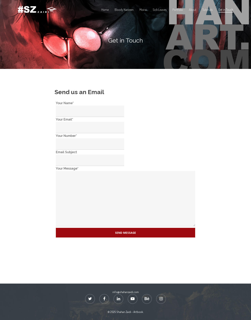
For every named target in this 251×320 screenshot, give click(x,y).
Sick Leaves (160, 9)
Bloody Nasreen (124, 9)
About (192, 9)
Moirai (143, 9)
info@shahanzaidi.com (125, 292)
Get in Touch (225, 9)
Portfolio (177, 9)
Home (105, 9)
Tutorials (207, 9)
